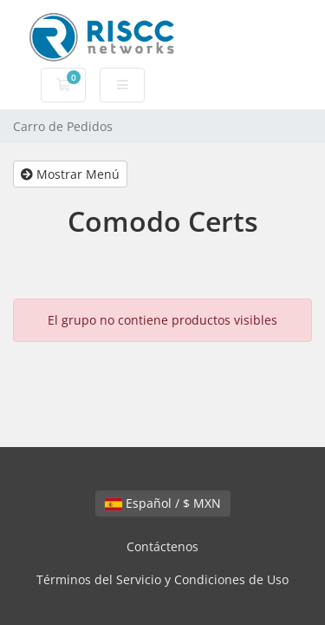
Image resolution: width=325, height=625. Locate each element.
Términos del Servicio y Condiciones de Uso (162, 579)
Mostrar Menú (70, 174)
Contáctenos (162, 546)
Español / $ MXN (163, 503)
